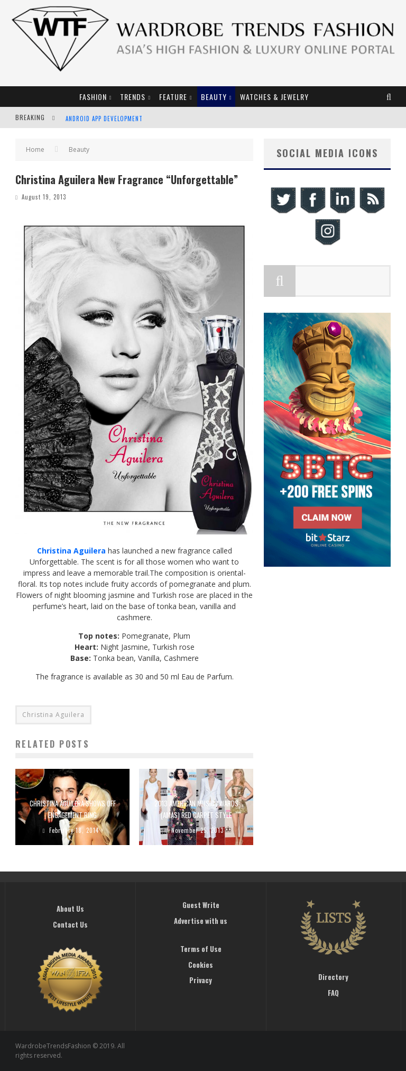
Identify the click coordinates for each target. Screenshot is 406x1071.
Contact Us (70, 924)
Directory (333, 977)
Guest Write (200, 905)
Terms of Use (201, 948)
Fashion (93, 96)
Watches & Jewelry (274, 96)
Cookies (200, 964)
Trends (132, 96)
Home (35, 149)
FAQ (333, 992)
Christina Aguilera (53, 714)
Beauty (214, 96)
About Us (70, 908)
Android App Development (104, 118)
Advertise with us (200, 920)
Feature (173, 96)
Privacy (200, 980)
